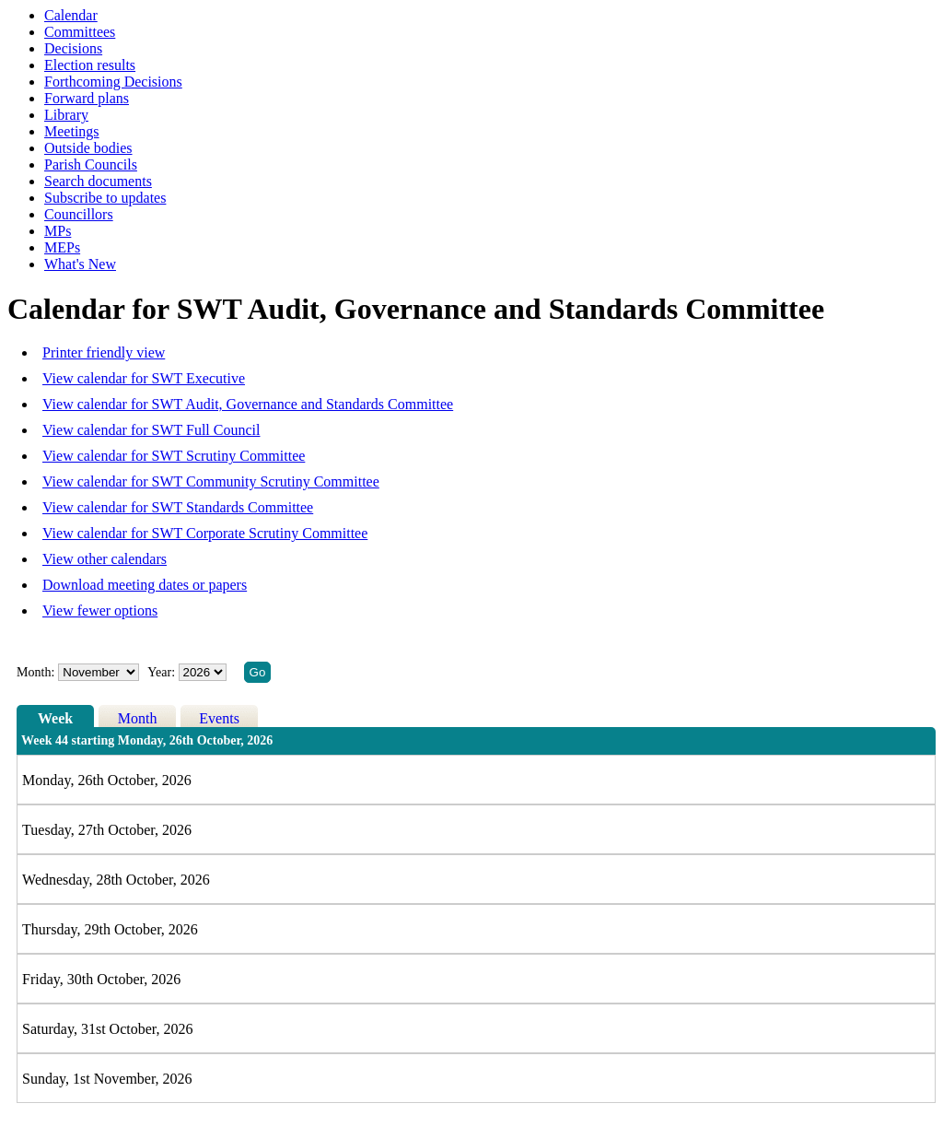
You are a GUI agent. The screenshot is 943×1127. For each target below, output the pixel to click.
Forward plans (86, 98)
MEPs (62, 247)
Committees (79, 32)
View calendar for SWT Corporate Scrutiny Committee (204, 533)
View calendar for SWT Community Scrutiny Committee (210, 481)
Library (66, 115)
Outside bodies (88, 148)
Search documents (98, 181)
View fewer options (99, 610)
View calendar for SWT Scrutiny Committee (173, 456)
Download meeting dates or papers (144, 585)
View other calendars (104, 559)
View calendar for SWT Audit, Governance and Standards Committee (247, 404)
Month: (35, 672)
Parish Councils (90, 164)
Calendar (71, 15)
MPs (57, 231)
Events (219, 718)
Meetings (71, 131)
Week (55, 718)
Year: (162, 672)
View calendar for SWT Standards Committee (177, 507)
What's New (80, 264)
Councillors (78, 214)
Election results (89, 65)
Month (137, 718)
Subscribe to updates (105, 197)
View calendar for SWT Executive (143, 378)
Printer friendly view (103, 352)
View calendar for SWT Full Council (151, 430)
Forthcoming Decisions (113, 81)
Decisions (73, 48)
